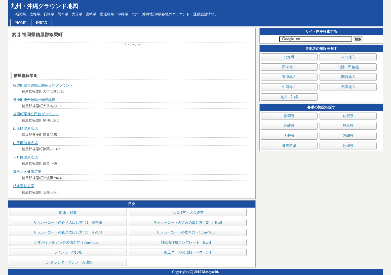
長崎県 (289, 126)
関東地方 (289, 67)
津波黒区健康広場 (27, 172)
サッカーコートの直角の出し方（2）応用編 (187, 222)
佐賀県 (348, 116)
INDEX (41, 23)
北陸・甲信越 (348, 67)
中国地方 (289, 87)
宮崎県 (348, 136)
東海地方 (289, 77)
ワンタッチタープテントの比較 (68, 262)
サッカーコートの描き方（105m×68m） (188, 232)
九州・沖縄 (289, 97)
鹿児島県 (289, 146)
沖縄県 (348, 146)
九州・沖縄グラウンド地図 (44, 6)
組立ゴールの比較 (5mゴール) (187, 252)
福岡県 (289, 116)
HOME (20, 23)
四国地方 (348, 87)
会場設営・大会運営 (188, 212)
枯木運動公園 (23, 186)
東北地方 (348, 57)
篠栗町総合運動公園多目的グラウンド (43, 85)
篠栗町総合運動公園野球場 (34, 100)
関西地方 (348, 77)
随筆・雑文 (68, 212)
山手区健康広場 (25, 143)
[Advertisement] (131, 57)
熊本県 (348, 126)
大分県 (289, 136)
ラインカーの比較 (68, 252)
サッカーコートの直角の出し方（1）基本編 (67, 222)
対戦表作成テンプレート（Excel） (188, 242)
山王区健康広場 (25, 128)
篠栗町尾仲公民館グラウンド (36, 114)
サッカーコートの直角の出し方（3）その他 (67, 232)
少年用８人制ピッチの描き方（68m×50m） (68, 242)
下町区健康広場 (25, 157)
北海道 (289, 57)
